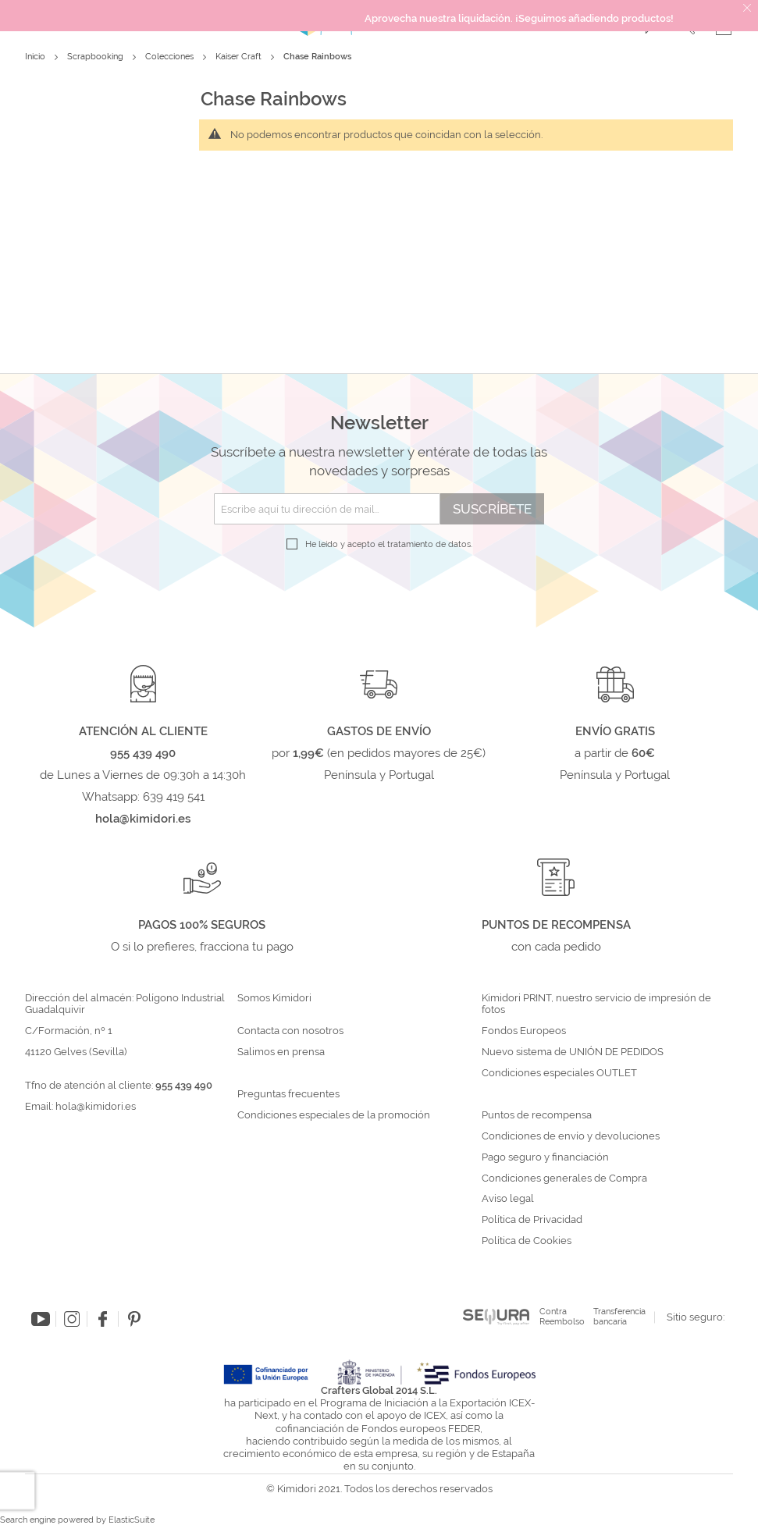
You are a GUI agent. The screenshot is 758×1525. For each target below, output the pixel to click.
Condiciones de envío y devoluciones (571, 1136)
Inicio (36, 57)
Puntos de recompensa (537, 1115)
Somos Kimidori (274, 998)
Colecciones (170, 57)
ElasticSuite (132, 1520)
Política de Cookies (526, 1240)
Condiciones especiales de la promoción (334, 1115)
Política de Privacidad (532, 1219)
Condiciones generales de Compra (564, 1178)
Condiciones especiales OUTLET (559, 1073)
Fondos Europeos (524, 1031)
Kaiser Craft (239, 57)
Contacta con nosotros (290, 1031)
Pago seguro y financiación (545, 1157)
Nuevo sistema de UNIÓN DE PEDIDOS (573, 1052)
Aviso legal (508, 1198)
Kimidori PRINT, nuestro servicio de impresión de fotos (596, 1004)
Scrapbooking (96, 57)
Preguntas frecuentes (288, 1094)
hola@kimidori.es (95, 1106)
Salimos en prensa (281, 1052)
